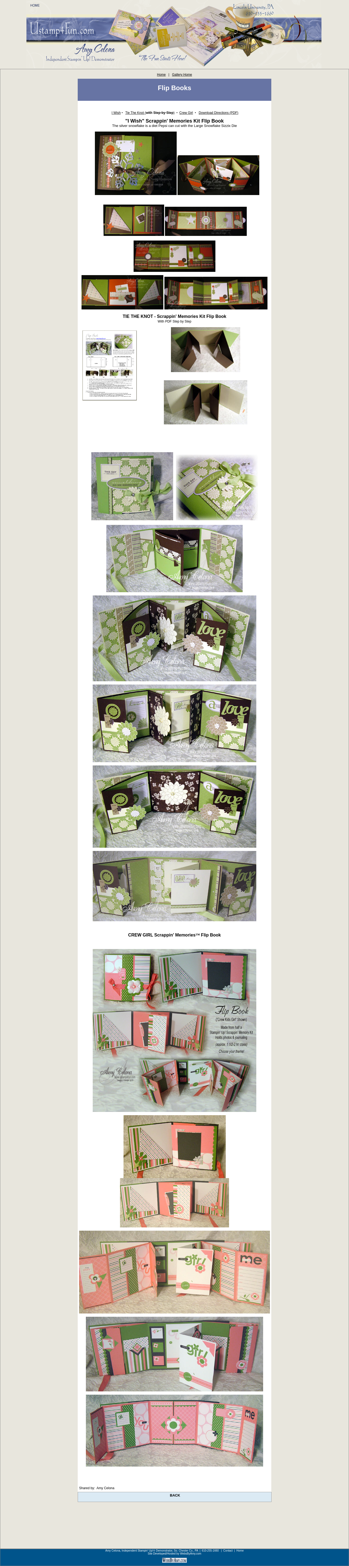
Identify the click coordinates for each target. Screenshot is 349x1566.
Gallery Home (182, 75)
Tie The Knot (135, 113)
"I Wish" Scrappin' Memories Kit (162, 121)
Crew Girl (186, 113)
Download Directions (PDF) (218, 113)
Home (161, 75)
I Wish (116, 113)
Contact (228, 1550)
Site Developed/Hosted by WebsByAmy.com (174, 1553)
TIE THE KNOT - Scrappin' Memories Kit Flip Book (174, 316)
